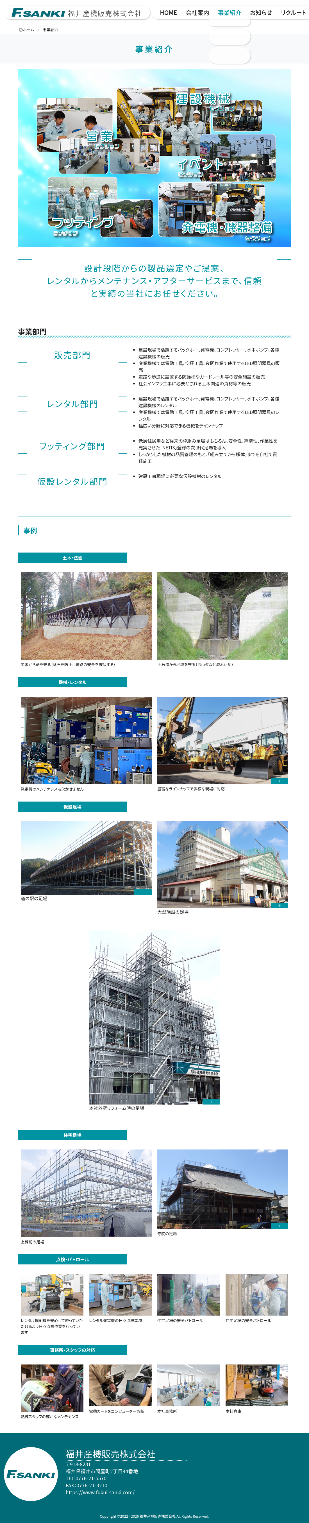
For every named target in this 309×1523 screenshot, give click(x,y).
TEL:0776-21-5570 (86, 1478)
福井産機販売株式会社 (105, 13)
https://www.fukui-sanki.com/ (100, 1492)
